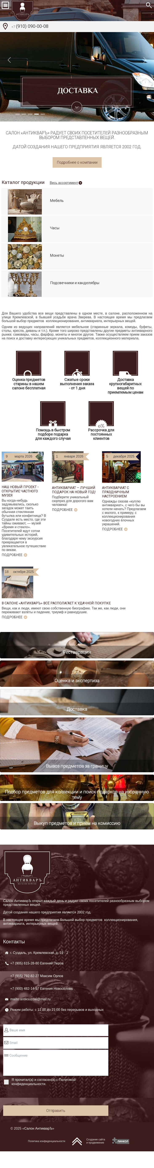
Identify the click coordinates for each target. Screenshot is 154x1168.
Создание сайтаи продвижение (95, 1158)
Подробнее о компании (77, 162)
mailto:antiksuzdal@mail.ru (30, 1016)
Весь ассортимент (64, 183)
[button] (17, 114)
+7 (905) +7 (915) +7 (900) (41, 992)
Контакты (14, 958)
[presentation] (35, 1113)
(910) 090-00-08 (29, 27)
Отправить (55, 1127)
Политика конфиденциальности (46, 1157)
